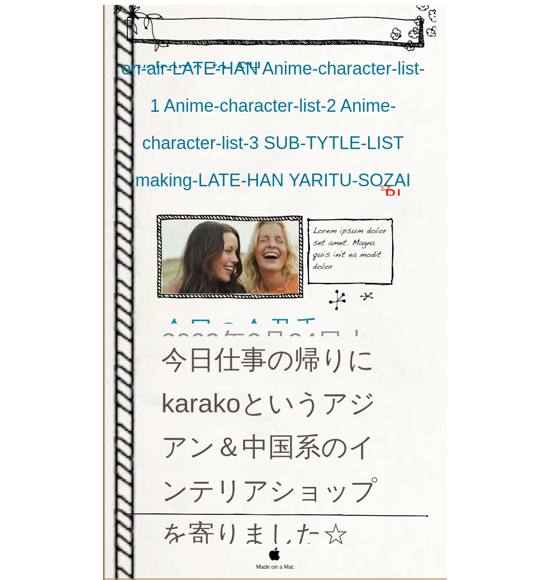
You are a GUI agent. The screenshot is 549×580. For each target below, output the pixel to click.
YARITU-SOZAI (350, 180)
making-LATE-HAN (212, 180)
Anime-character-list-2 (252, 106)
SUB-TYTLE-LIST (334, 143)
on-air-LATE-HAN (191, 68)
